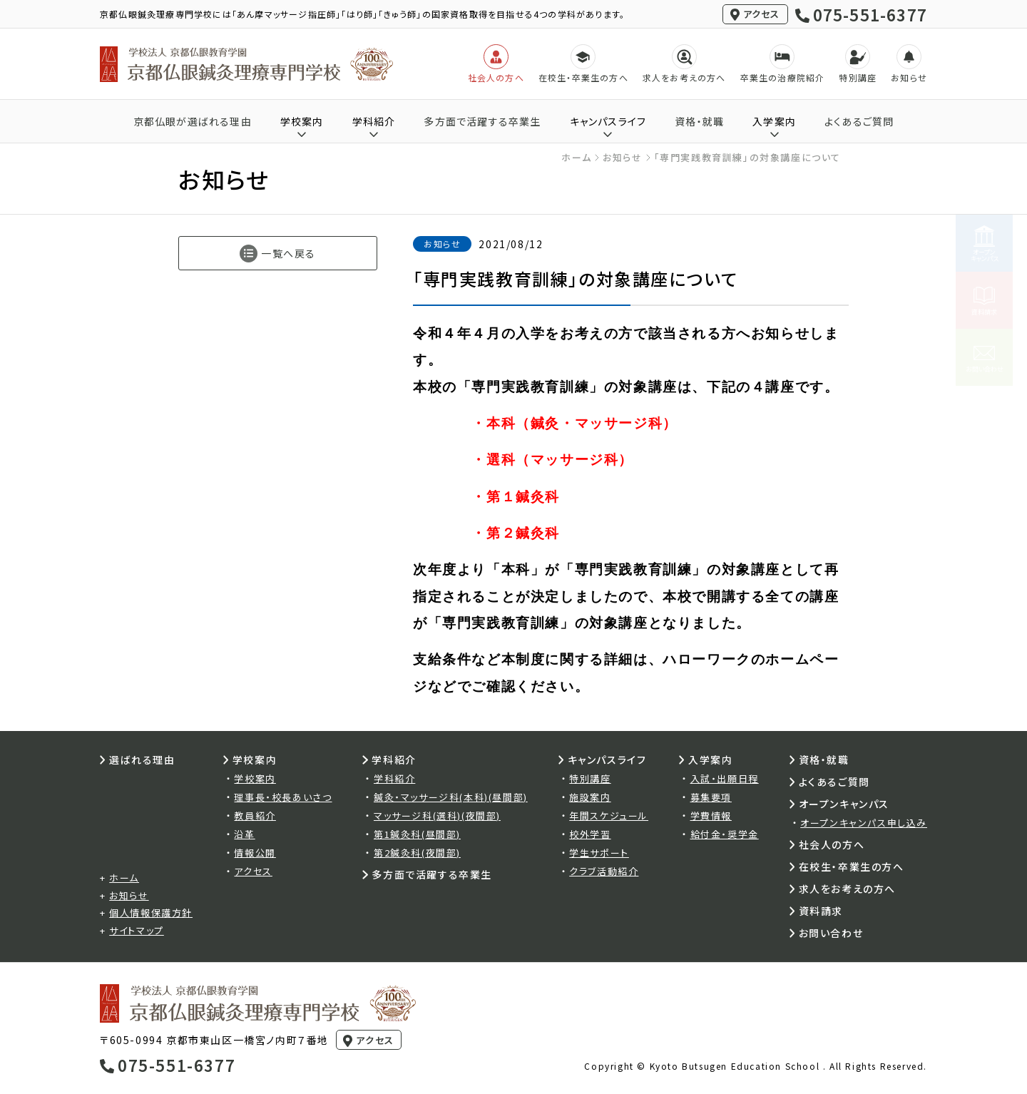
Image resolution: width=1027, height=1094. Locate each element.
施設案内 (589, 797)
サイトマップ (136, 930)
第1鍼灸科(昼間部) (417, 834)
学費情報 (711, 815)
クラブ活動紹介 (603, 871)
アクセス (761, 14)
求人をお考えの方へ (847, 888)
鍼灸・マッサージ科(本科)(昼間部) (451, 797)
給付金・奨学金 (724, 834)
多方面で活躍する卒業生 (482, 121)
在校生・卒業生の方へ (851, 866)
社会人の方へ (832, 844)
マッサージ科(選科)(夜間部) (437, 815)
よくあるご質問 (859, 121)
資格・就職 (699, 121)
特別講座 (589, 778)
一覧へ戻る (288, 253)
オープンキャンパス (844, 804)
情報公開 (254, 852)
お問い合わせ (831, 933)
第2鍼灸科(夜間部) (417, 852)
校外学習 (589, 834)
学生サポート (599, 852)
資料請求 (821, 911)
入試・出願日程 (724, 778)
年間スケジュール (608, 815)
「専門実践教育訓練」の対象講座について (747, 157)
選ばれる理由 (142, 759)
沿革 (244, 834)
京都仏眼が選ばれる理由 (192, 121)
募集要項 (711, 797)
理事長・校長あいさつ (283, 797)
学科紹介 (394, 778)
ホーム (576, 157)
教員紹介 (254, 815)
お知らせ (622, 157)
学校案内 (254, 778)
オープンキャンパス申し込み (863, 822)
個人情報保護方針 (151, 912)
